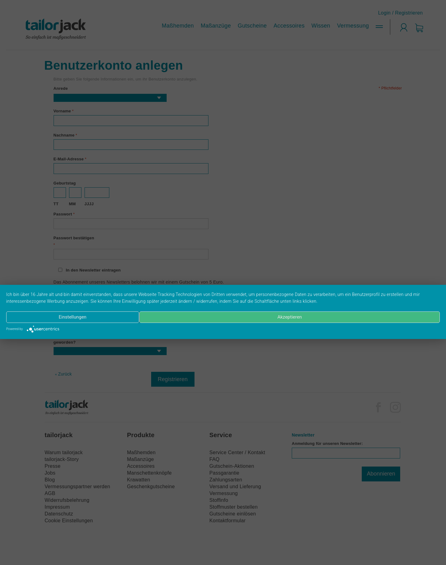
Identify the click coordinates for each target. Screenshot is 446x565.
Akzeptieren (290, 317)
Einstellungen (71, 317)
